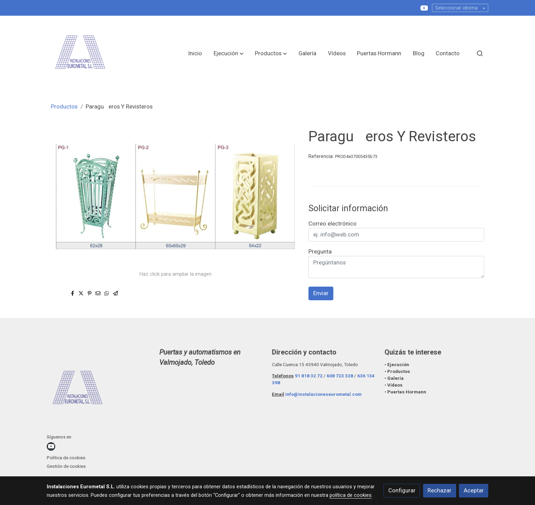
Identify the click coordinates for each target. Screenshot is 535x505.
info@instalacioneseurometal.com (323, 394)
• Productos (397, 371)
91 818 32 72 (308, 375)
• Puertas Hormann (405, 391)
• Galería (395, 378)
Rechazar (439, 490)
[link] (80, 53)
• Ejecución (397, 364)
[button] (228, 53)
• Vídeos (394, 385)
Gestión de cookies (66, 466)
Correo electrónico (332, 223)
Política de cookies (66, 457)
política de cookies (351, 495)
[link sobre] (99, 390)
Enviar (321, 293)
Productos (64, 106)
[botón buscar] (480, 53)
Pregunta (320, 251)
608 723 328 (340, 375)
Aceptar (474, 490)
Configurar (402, 490)
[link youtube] (424, 7)
